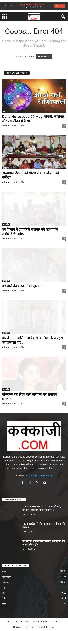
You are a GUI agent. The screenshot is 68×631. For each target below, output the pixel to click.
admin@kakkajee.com (40, 475)
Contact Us (56, 621)
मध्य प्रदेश (6, 224)
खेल (3, 593)
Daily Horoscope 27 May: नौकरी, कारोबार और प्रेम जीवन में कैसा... (33, 118)
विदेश (4, 598)
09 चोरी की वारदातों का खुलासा (22, 286)
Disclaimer (12, 621)
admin (5, 125)
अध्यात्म (5, 111)
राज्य (4, 571)
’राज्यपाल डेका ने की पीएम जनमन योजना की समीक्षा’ (30, 175)
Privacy (24, 621)
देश (3, 588)
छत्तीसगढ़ (6, 168)
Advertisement (39, 621)
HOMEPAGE (44, 57)
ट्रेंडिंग (4, 604)
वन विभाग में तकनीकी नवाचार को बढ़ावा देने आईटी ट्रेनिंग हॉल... (30, 231)
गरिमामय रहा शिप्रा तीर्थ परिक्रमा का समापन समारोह (29, 396)
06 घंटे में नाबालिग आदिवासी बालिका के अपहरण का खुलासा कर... (33, 340)
